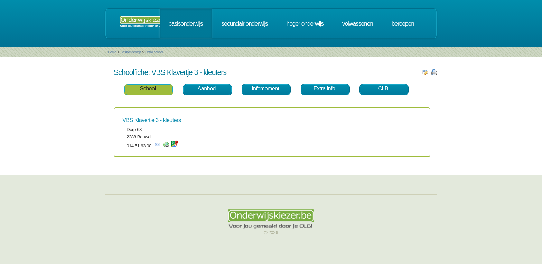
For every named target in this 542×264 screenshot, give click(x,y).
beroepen (403, 23)
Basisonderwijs (130, 52)
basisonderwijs (185, 23)
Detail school (154, 52)
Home (112, 52)
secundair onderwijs (245, 23)
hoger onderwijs (305, 23)
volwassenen (357, 23)
